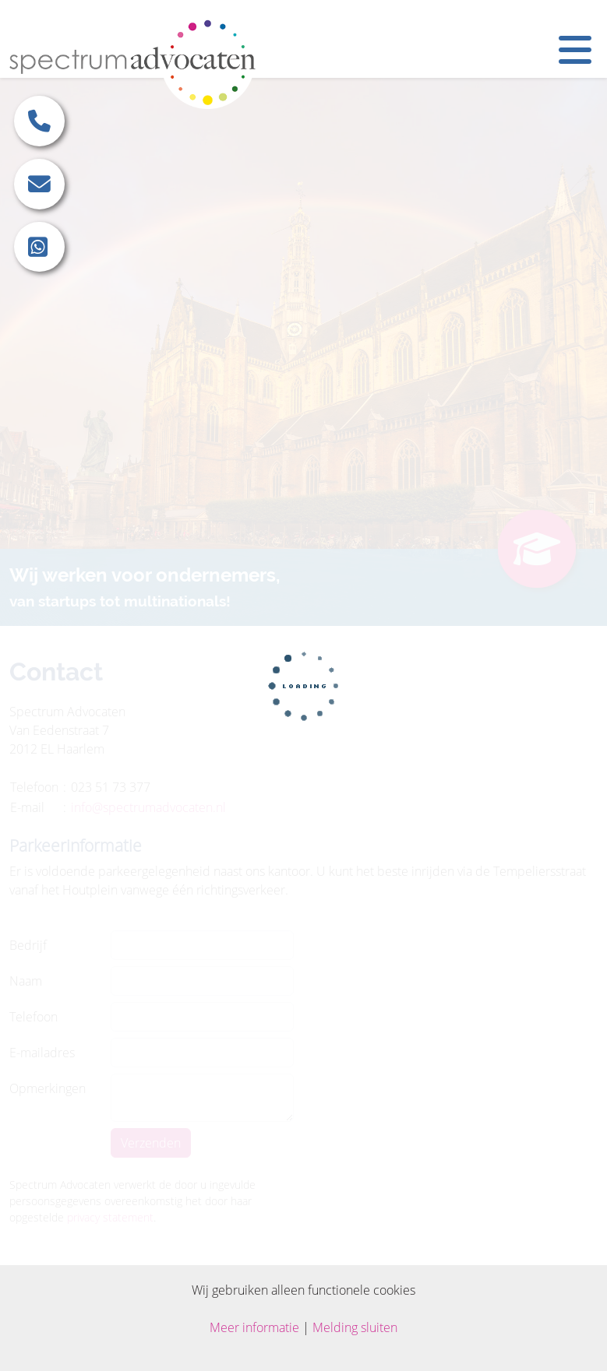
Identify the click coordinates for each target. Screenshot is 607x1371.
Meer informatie (254, 1327)
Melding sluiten (354, 1327)
